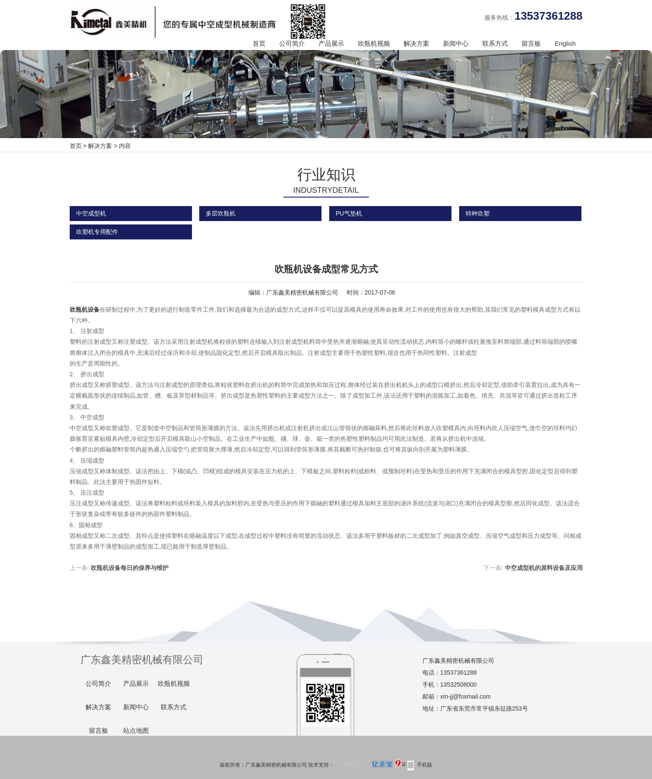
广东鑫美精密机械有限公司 (302, 292)
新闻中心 (456, 43)
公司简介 (292, 43)
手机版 (424, 765)
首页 (259, 43)
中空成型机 (91, 213)
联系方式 (495, 43)
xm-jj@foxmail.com (465, 696)
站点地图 (136, 730)
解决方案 (416, 43)
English (565, 43)
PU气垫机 (349, 213)
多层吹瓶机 (221, 213)
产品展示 (331, 43)
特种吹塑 (478, 213)
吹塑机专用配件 (97, 231)
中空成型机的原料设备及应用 (544, 567)
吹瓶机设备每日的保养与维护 (129, 567)
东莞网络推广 (370, 765)
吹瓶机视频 (374, 43)
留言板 (531, 43)
